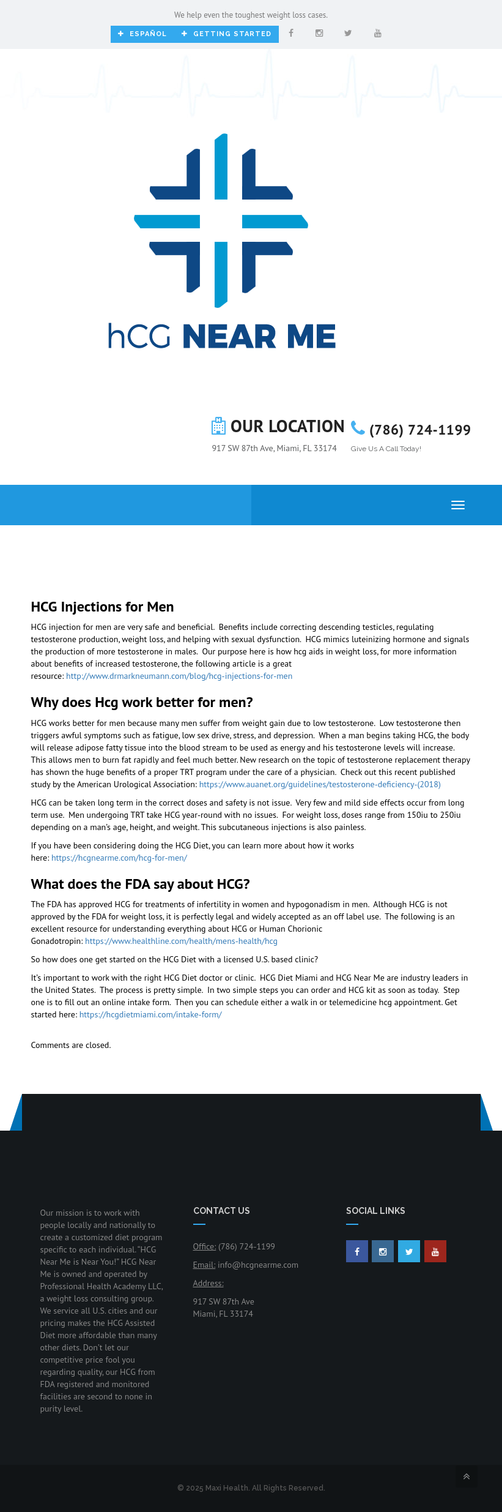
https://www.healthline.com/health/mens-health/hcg (181, 940)
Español (142, 34)
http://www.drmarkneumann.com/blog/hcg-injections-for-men (179, 675)
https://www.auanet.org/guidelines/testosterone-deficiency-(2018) (320, 784)
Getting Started (226, 34)
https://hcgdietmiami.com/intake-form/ (150, 1014)
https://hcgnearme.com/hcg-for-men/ (119, 857)
